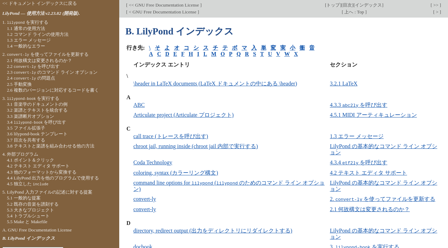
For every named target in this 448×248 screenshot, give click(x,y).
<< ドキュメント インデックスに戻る (39, 3)
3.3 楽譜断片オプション (30, 116)
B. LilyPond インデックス (28, 238)
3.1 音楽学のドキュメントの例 (37, 104)
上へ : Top (354, 11)
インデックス (368, 5)
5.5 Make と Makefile (27, 221)
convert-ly (144, 199)
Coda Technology (152, 162)
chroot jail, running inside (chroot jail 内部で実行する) (195, 146)
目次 (347, 5)
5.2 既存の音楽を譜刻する (33, 204)
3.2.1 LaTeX (343, 83)
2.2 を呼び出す (33, 66)
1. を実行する (25, 22)
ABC (139, 105)
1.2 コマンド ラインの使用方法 (38, 34)
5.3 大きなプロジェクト (30, 210)
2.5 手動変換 (19, 84)
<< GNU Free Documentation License (164, 5)
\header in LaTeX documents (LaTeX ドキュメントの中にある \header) (215, 83)
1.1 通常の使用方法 (26, 28)
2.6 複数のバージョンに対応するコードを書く (53, 90)
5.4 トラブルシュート (28, 215)
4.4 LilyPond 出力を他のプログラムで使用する (53, 177)
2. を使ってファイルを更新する (382, 199)
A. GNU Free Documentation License (37, 229)
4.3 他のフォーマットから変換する (42, 172)
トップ (333, 5)
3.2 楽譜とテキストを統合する (37, 110)
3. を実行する (31, 98)
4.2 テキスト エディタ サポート (368, 172)
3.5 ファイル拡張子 (26, 128)
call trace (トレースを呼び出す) (170, 136)
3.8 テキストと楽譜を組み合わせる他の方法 (50, 145)
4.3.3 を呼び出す (358, 105)
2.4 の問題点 (31, 78)
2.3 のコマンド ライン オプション (52, 72)
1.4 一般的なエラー (26, 46)
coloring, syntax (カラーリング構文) (175, 172)
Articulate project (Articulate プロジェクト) (183, 115)
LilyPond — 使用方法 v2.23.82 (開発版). (41, 13)
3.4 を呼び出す (36, 122)
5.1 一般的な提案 (24, 197)
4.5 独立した (28, 183)
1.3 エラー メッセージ (357, 136)
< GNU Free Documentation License (162, 11)
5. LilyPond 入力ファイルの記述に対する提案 (47, 192)
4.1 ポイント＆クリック (30, 160)
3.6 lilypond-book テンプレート (37, 133)
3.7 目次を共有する (26, 140)
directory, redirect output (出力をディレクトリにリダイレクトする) (212, 230)
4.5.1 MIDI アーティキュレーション (373, 115)
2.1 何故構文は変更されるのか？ (370, 208)
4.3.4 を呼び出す (358, 162)
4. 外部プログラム (20, 154)
